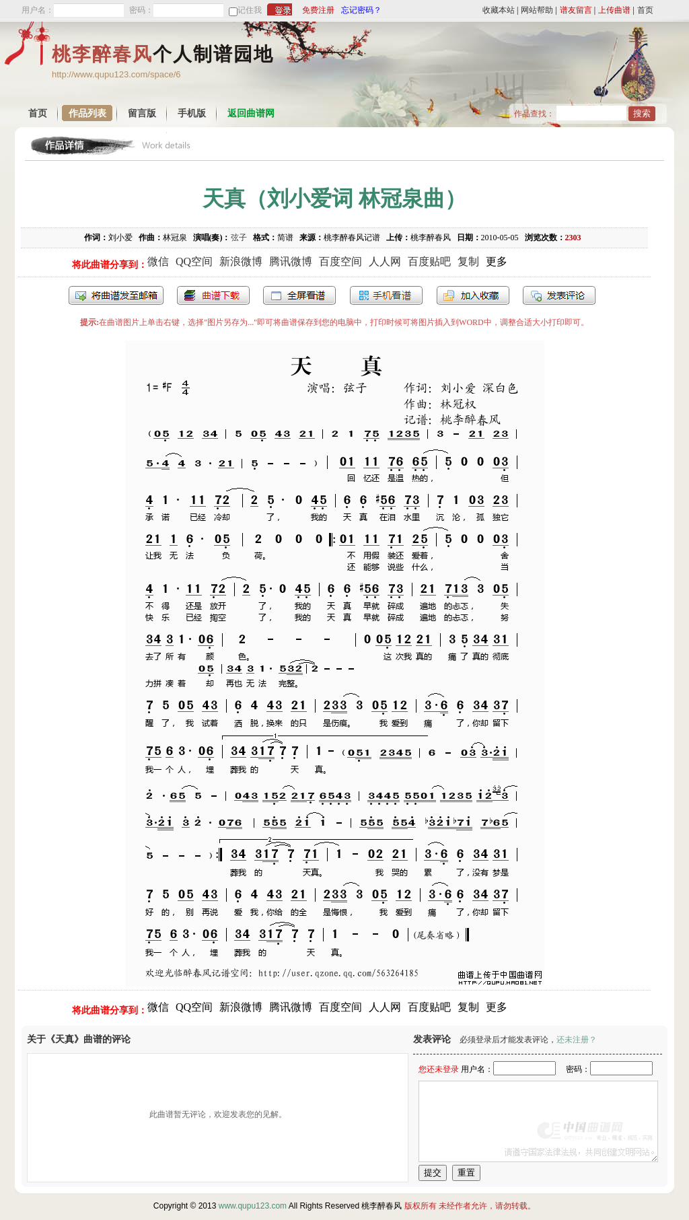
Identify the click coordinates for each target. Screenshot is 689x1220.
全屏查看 (299, 295)
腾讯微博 (290, 261)
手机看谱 (386, 295)
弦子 (239, 237)
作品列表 (87, 113)
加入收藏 (473, 295)
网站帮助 (537, 10)
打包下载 (213, 295)
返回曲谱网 (251, 113)
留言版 (142, 113)
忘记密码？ (361, 10)
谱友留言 (576, 10)
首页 (645, 10)
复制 (468, 261)
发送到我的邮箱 (116, 295)
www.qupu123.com (253, 1206)
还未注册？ (576, 1039)
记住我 (250, 10)
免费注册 (318, 10)
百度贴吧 (429, 261)
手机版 (192, 113)
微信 (158, 261)
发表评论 (559, 295)
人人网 (385, 261)
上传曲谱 (614, 10)
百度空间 (340, 261)
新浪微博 (240, 261)
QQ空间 (194, 261)
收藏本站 (498, 10)
